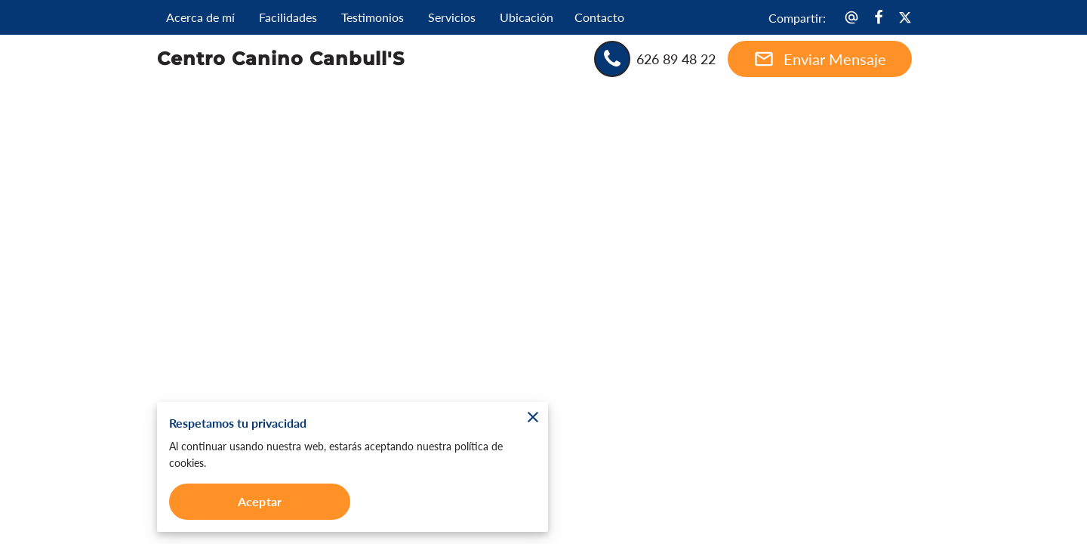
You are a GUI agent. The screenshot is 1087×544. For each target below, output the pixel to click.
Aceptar (260, 501)
